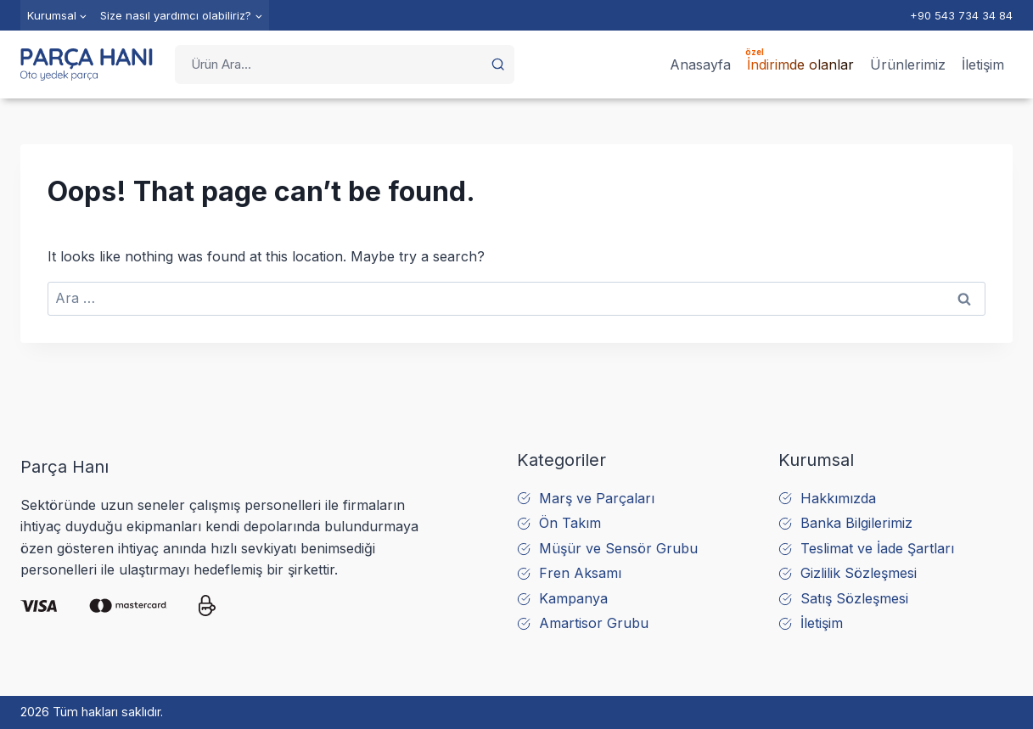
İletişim (983, 64)
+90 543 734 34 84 (961, 15)
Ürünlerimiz (908, 64)
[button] (498, 64)
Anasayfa (700, 64)
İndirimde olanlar (800, 64)
